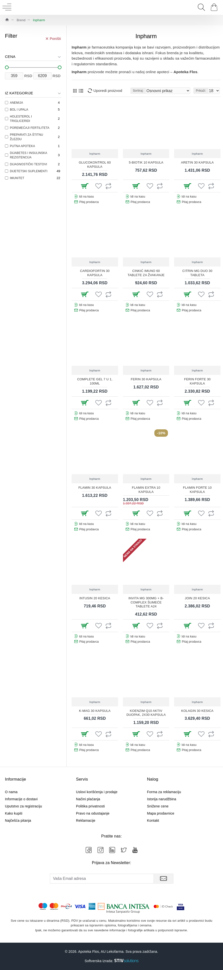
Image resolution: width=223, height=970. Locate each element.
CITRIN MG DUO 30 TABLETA (197, 273)
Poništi (55, 38)
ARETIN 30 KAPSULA (197, 162)
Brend (21, 20)
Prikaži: (201, 90)
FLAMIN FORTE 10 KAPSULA (197, 490)
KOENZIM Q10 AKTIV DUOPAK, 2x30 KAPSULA (146, 713)
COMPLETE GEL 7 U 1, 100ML (94, 381)
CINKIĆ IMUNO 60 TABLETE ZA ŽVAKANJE (146, 273)
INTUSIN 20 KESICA (94, 598)
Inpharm (95, 153)
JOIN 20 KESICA (197, 598)
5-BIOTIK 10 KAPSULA (146, 162)
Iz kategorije (19, 93)
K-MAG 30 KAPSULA (94, 711)
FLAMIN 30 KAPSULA (94, 487)
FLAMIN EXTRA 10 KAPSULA (146, 490)
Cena (10, 56)
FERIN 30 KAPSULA (146, 379)
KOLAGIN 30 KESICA (197, 711)
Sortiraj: (138, 90)
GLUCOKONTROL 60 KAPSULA (95, 164)
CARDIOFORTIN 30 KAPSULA (95, 273)
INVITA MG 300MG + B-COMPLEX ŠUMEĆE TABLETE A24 (146, 602)
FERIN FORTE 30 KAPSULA (197, 381)
